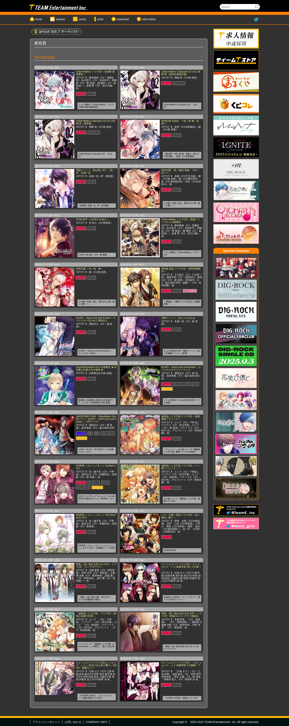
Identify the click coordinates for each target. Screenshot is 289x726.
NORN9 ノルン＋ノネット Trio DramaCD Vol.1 (96, 516)
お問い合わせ (73, 722)
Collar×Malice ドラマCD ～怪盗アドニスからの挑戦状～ (180, 220)
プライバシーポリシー (46, 722)
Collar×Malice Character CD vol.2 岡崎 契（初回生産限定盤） (180, 73)
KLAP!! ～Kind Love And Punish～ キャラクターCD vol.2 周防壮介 (96, 319)
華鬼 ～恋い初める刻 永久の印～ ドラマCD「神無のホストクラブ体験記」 (181, 614)
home (38, 19)
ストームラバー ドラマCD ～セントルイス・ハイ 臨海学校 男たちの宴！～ (181, 567)
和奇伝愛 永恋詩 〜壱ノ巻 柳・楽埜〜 (180, 122)
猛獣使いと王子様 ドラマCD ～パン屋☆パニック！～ (180, 467)
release (60, 19)
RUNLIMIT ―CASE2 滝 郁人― (92, 219)
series (82, 19)
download (123, 19)
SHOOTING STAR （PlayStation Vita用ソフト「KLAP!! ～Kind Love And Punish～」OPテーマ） (96, 419)
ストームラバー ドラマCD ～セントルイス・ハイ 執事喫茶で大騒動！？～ (181, 665)
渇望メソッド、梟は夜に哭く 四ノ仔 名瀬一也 (95, 171)
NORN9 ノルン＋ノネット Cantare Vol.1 (96, 467)
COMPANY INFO (96, 722)
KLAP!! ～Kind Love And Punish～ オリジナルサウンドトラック (181, 368)
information (149, 19)
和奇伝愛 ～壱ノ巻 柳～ (89, 268)
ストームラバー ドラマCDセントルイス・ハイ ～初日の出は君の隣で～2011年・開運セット (96, 665)
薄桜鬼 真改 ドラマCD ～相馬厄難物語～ (180, 270)
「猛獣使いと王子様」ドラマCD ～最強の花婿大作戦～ (96, 614)
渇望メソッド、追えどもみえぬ (178, 318)
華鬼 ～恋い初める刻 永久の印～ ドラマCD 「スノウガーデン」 (96, 565)
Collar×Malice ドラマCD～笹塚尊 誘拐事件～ (95, 73)
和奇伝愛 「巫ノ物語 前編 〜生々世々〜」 (180, 171)
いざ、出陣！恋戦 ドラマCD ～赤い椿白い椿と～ (180, 516)
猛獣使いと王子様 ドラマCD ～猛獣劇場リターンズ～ (180, 417)
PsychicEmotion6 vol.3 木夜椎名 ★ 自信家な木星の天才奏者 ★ (96, 368)
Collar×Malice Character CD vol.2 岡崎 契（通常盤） (95, 122)
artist (100, 19)
